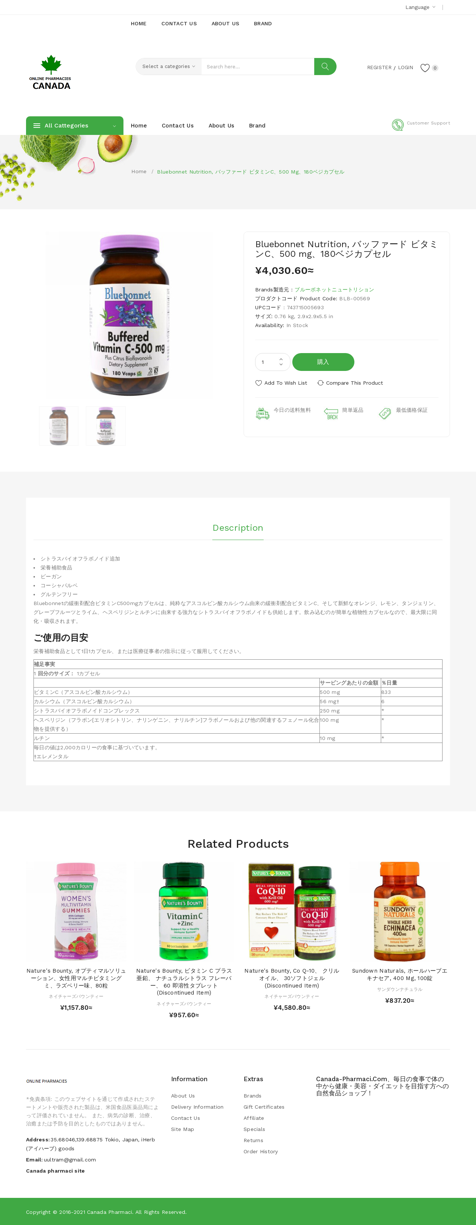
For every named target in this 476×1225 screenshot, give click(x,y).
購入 (323, 361)
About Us (183, 1096)
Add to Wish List (285, 383)
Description (237, 527)
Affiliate (254, 1118)
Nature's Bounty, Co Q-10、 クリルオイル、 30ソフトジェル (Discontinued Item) (291, 978)
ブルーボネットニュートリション (334, 289)
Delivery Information (197, 1107)
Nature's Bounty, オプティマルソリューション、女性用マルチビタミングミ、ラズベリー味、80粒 (76, 978)
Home (139, 171)
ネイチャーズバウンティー (76, 996)
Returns (253, 1140)
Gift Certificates (264, 1107)
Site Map (182, 1129)
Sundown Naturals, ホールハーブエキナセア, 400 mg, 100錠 (399, 974)
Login (404, 67)
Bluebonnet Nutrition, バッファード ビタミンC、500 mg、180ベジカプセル (250, 172)
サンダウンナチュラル (400, 989)
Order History (261, 1151)
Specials (254, 1129)
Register (376, 67)
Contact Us (185, 1118)
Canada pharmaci (109, 1212)
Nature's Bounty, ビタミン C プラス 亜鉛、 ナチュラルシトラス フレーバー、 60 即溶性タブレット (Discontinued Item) (184, 981)
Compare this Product (355, 383)
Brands (253, 1096)
